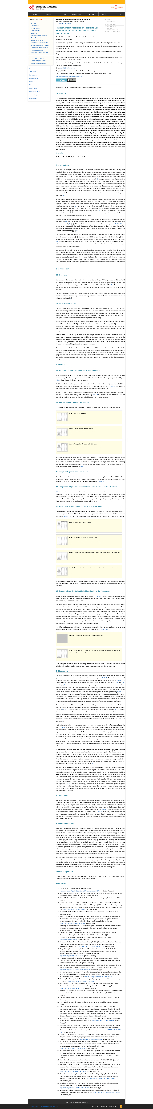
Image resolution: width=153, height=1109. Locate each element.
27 (65, 709)
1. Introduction (62, 165)
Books (63, 14)
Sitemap (79, 1102)
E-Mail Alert (34, 1106)
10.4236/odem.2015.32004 (64, 24)
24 (120, 692)
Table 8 (105, 629)
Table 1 (58, 380)
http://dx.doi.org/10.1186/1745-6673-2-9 (72, 988)
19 (57, 241)
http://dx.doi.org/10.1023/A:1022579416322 (81, 981)
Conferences (77, 14)
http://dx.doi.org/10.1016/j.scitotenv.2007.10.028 (74, 1088)
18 (76, 237)
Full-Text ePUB (110, 26)
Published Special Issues (38, 60)
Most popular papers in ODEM (39, 45)
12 (72, 224)
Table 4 (82, 466)
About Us (105, 14)
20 (111, 285)
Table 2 (112, 386)
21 (70, 298)
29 (62, 721)
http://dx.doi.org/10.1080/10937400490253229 (99, 976)
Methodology (33, 78)
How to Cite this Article (112, 31)
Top (30, 69)
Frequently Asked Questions (39, 52)
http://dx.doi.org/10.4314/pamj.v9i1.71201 (72, 923)
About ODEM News (36, 50)
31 (70, 783)
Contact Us (85, 1102)
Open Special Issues (37, 58)
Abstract (108, 19)
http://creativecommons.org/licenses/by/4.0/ (69, 76)
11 (74, 231)
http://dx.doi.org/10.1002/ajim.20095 (91, 1039)
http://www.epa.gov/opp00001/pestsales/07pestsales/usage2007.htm (80, 891)
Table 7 (66, 516)
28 (116, 709)
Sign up (93, 1106)
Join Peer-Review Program (49, 1106)
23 (123, 682)
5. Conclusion (62, 795)
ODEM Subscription (36, 40)
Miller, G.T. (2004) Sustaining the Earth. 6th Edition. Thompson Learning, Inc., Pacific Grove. (88, 898)
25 (123, 692)
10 (66, 221)
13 (118, 224)
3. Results (60, 364)
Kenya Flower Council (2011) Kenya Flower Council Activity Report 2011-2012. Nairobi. (86, 997)
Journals (49, 14)
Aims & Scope (35, 28)
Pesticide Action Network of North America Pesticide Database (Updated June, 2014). (85, 937)
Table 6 (58, 492)
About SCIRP (72, 1102)
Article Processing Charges (38, 35)
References (61, 883)
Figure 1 (100, 596)
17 (77, 231)
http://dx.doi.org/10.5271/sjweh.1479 (103, 1020)
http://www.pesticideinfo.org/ (68, 939)
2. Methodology (62, 269)
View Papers (34, 26)
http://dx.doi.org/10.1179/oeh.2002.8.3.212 (91, 946)
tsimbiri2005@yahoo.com (67, 68)
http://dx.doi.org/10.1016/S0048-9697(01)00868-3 (75, 969)
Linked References (111, 29)
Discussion (32, 85)
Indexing (33, 23)
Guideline (33, 33)
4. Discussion (62, 671)
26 (62, 709)
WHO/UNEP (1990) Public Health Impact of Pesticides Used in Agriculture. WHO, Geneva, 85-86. (89, 912)
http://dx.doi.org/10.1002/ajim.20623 (74, 909)
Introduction (33, 75)
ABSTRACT (61, 94)
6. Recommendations (65, 824)
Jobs (119, 14)
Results (31, 81)
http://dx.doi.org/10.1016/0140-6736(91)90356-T (101, 1078)
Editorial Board (35, 30)
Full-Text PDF (110, 22)
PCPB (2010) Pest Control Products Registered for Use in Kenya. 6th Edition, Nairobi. (86, 1002)
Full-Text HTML (110, 24)
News (91, 14)
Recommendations (35, 91)
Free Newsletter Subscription (39, 43)
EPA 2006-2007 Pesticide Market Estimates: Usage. (75, 888)
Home (34, 14)
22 (117, 682)
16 (121, 224)
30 (67, 783)
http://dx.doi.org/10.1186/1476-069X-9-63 (72, 1048)
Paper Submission (36, 38)
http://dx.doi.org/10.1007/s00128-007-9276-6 (106, 1092)
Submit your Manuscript (108, 1106)
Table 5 (101, 481)
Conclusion (33, 88)
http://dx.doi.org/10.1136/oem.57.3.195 (71, 956)
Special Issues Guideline (38, 63)
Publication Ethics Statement (39, 47)
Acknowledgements (64, 872)
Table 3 (95, 395)
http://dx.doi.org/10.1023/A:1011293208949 (73, 1071)
